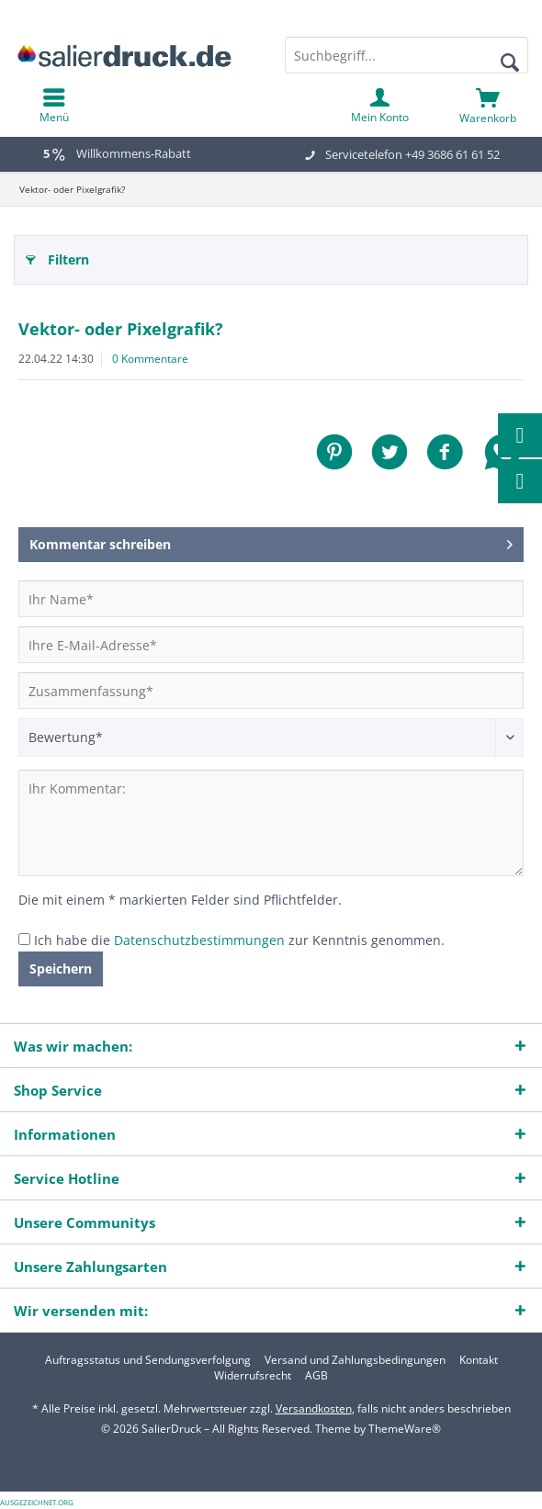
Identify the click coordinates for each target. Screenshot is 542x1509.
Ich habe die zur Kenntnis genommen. (239, 940)
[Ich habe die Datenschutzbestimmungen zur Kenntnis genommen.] (24, 939)
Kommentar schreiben (271, 541)
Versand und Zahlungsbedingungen (355, 1360)
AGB (316, 1375)
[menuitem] (488, 105)
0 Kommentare (150, 358)
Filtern (57, 256)
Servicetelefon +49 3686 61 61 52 (412, 154)
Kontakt (478, 1360)
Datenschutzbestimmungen (199, 940)
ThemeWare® (404, 1428)
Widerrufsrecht (252, 1375)
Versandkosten (314, 1408)
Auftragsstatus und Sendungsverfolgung (148, 1360)
